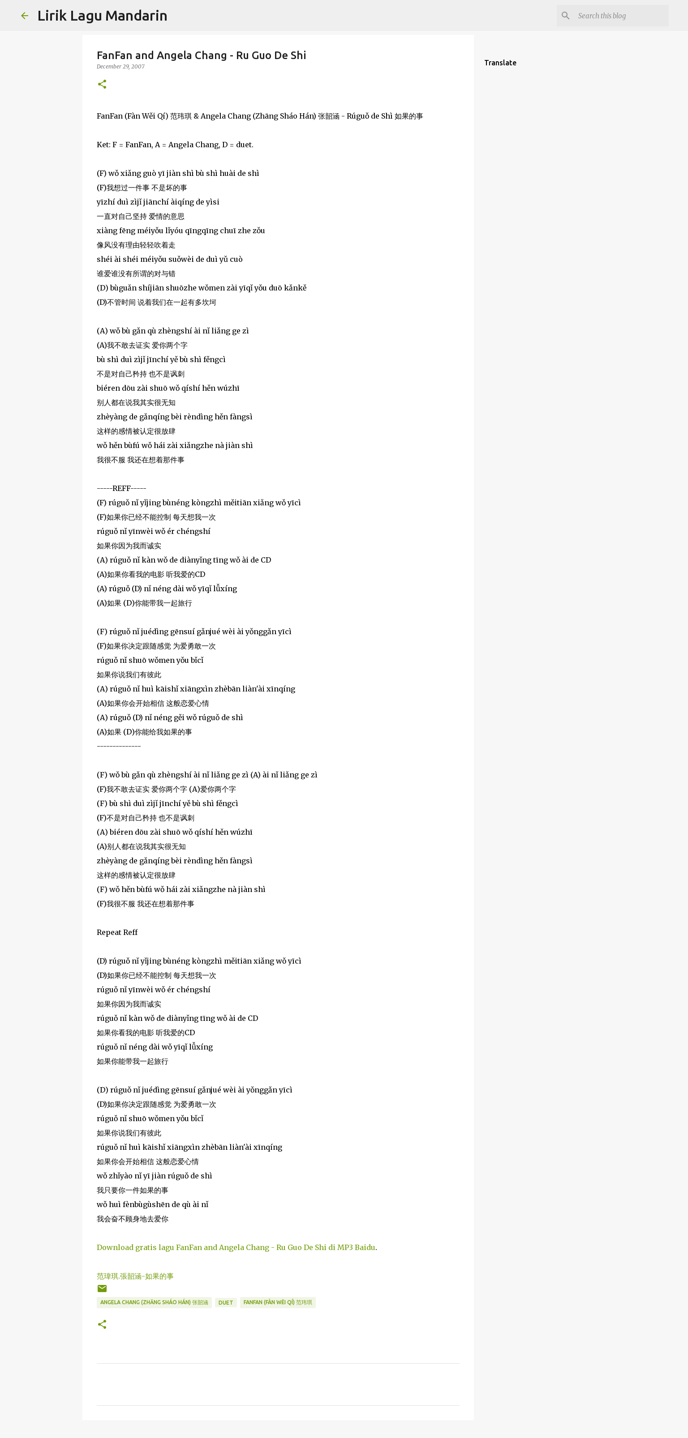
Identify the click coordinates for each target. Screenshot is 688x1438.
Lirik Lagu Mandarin (102, 15)
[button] (102, 85)
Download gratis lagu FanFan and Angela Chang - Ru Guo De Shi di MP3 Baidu (236, 1247)
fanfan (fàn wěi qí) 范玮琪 (278, 1302)
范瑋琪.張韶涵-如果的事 (135, 1276)
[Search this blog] (622, 15)
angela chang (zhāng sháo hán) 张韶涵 (154, 1302)
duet (226, 1303)
